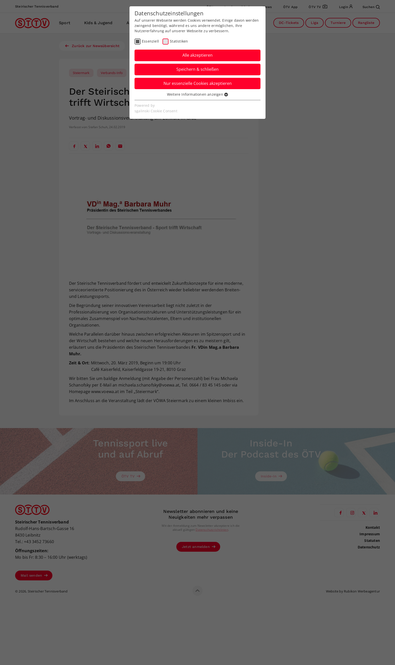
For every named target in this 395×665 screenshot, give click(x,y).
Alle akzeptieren (197, 55)
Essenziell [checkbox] (150, 41)
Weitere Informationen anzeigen (197, 94)
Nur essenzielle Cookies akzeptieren (197, 83)
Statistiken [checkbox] (179, 41)
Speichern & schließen (197, 69)
